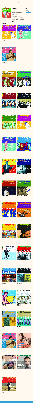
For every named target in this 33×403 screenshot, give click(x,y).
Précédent (4, 7)
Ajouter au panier (28, 12)
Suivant (29, 7)
